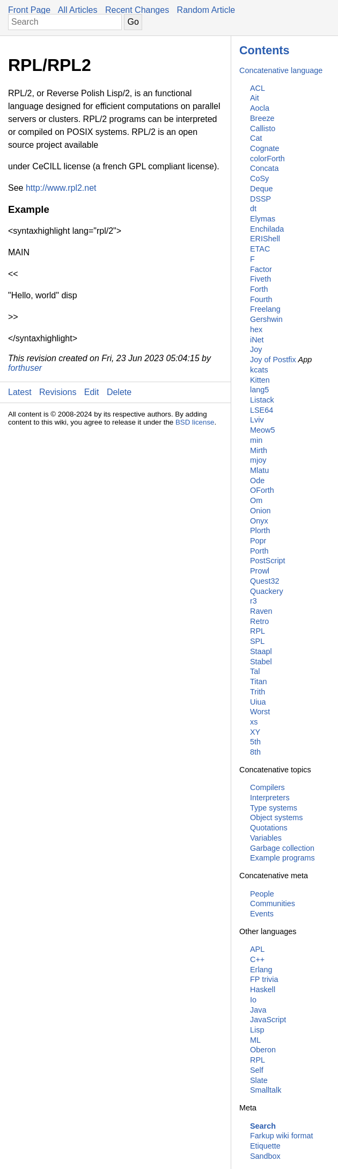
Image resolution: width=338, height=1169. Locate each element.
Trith (257, 691)
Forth (259, 289)
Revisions (57, 392)
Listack (262, 400)
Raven (261, 611)
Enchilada (267, 229)
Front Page (29, 10)
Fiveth (260, 279)
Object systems (276, 817)
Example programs (282, 858)
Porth (259, 551)
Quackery (266, 591)
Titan (258, 681)
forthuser (25, 367)
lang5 (259, 389)
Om (256, 500)
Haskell (262, 989)
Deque (261, 188)
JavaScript (268, 1019)
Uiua (258, 702)
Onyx (259, 521)
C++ (257, 959)
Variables (266, 838)
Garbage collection (282, 848)
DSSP (260, 199)
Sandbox (265, 1156)
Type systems (273, 808)
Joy (256, 349)
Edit (91, 392)
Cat (256, 138)
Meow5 (262, 430)
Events (262, 913)
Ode (257, 480)
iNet (257, 339)
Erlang (261, 969)
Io (253, 999)
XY (255, 732)
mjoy (258, 460)
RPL (257, 631)
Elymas (262, 218)
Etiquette (265, 1146)
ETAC (260, 249)
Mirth (258, 450)
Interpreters (270, 797)
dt (253, 208)
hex (256, 329)
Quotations (269, 827)
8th (255, 752)
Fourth (261, 299)
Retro (259, 621)
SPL (257, 641)
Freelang (265, 309)
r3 (253, 601)
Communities (272, 903)
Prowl (259, 570)
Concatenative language (280, 70)
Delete (119, 392)
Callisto (262, 128)
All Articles (78, 10)
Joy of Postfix (273, 359)
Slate (259, 1080)
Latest (20, 392)
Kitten (260, 380)
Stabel (261, 661)
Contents (264, 50)
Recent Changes (137, 10)
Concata (264, 168)
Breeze (262, 118)
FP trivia (264, 979)
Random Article (206, 10)
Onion (260, 510)
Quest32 (264, 581)
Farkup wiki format (281, 1135)
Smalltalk (265, 1090)
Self (256, 1070)
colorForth (267, 158)
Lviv (257, 419)
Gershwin (266, 319)
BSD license (195, 422)
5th (255, 741)
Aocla (259, 108)
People (262, 894)
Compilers (267, 787)
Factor (261, 269)
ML (255, 1040)
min (256, 440)
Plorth (260, 530)
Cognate (264, 148)
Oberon (263, 1049)
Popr (258, 540)
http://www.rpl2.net (61, 187)
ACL (257, 88)
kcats (259, 369)
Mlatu (259, 470)
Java (258, 1010)
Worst (260, 711)
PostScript (267, 560)
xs (254, 722)
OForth (262, 490)
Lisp (257, 1029)
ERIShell (265, 238)
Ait (254, 98)
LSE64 (261, 410)
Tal (255, 671)
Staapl (261, 651)
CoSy (259, 178)
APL (257, 949)
